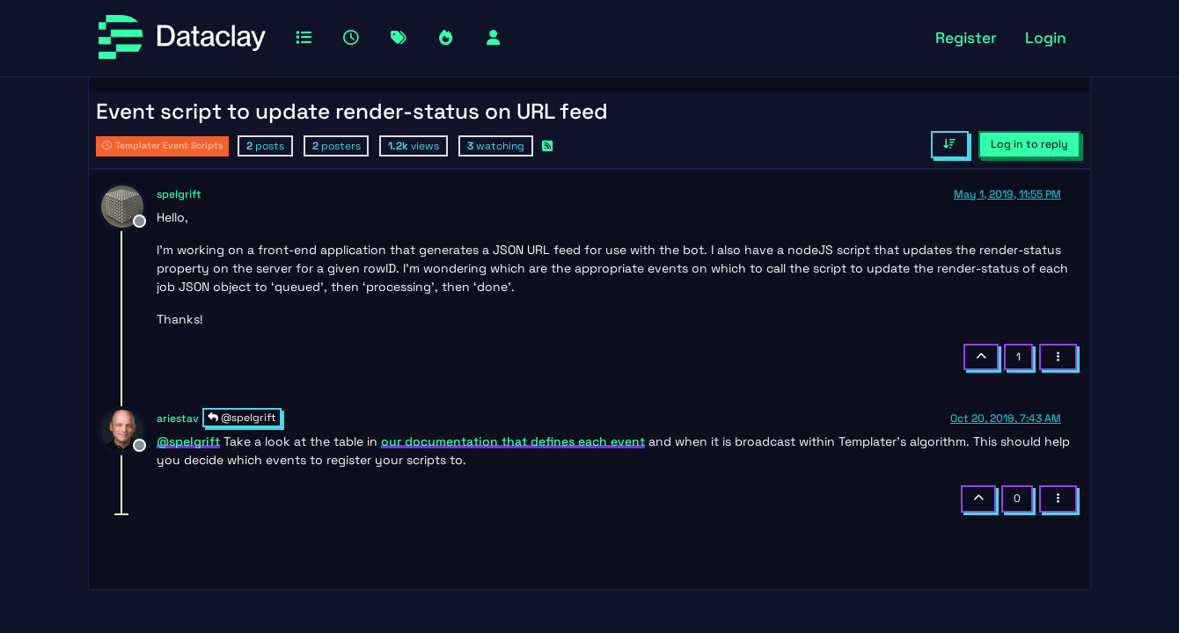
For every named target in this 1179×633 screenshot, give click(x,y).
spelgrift (179, 194)
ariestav (178, 418)
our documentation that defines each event (513, 441)
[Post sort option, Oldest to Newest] (950, 144)
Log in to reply (1029, 144)
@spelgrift (242, 418)
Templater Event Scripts (162, 145)
